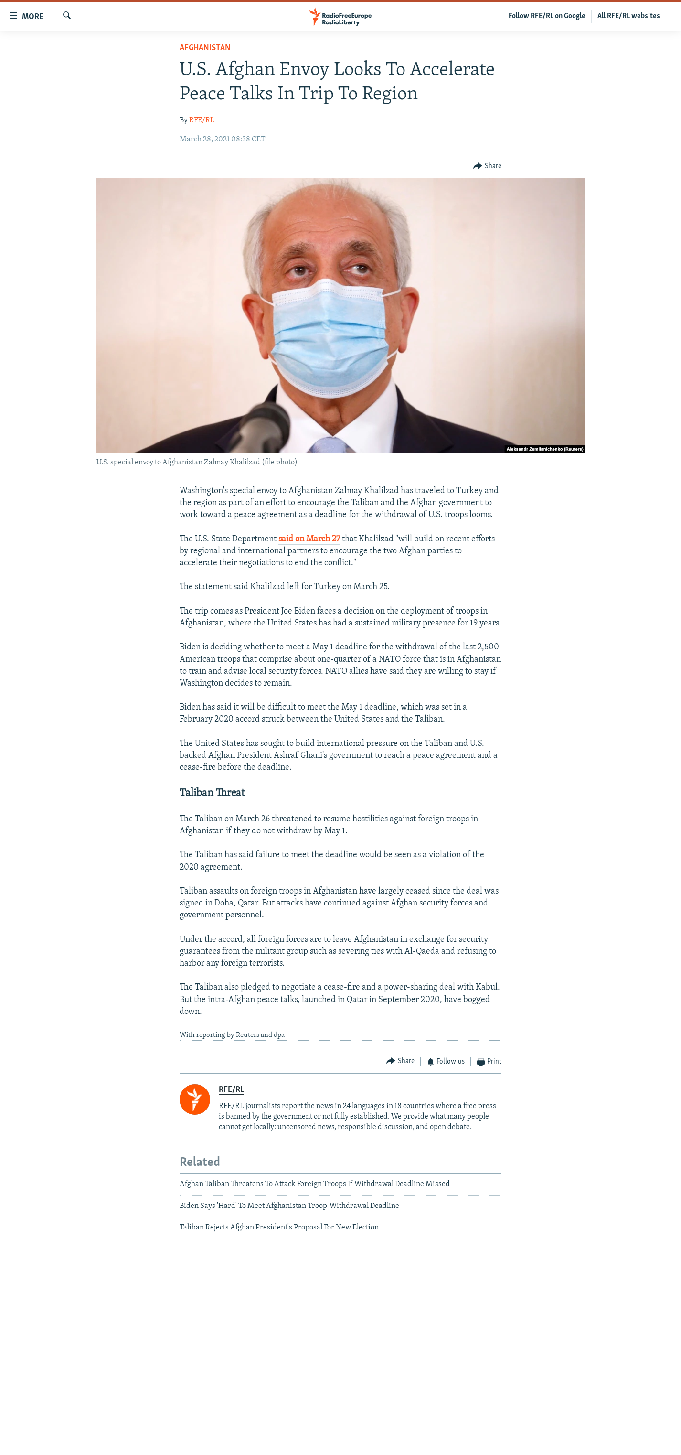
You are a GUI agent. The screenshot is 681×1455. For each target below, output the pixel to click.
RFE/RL (201, 120)
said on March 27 (309, 539)
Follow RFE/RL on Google (547, 16)
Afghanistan (205, 48)
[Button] (487, 166)
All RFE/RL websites (628, 16)
